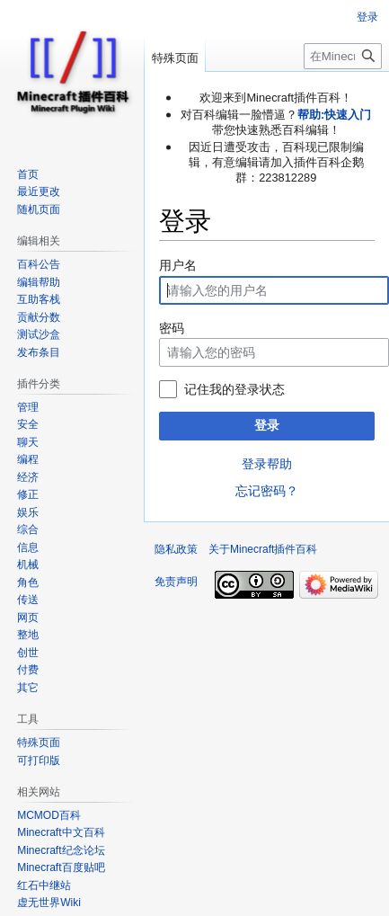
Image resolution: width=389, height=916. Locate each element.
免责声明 (176, 581)
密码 (171, 328)
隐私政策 (176, 549)
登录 (266, 425)
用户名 (178, 265)
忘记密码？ (266, 491)
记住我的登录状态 (234, 389)
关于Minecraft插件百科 (262, 549)
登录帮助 (267, 464)
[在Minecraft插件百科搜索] (343, 56)
